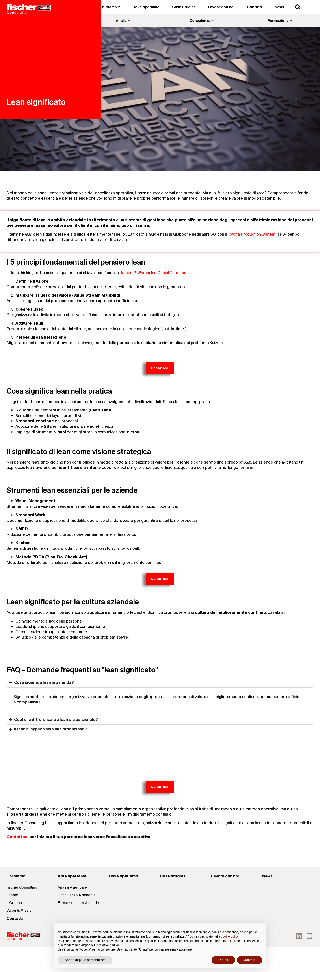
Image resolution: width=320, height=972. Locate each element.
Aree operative (72, 876)
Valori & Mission (20, 910)
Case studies (173, 876)
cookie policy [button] (229, 936)
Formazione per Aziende (78, 903)
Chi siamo (16, 876)
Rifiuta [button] (223, 960)
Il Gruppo (14, 903)
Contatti (254, 7)
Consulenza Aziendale (77, 895)
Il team (12, 895)
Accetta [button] (249, 960)
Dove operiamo (146, 7)
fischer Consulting (22, 887)
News (279, 7)
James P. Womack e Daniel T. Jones (152, 272)
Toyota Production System (251, 234)
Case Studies (183, 7)
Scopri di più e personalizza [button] (85, 960)
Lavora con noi (221, 7)
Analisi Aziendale (72, 887)
